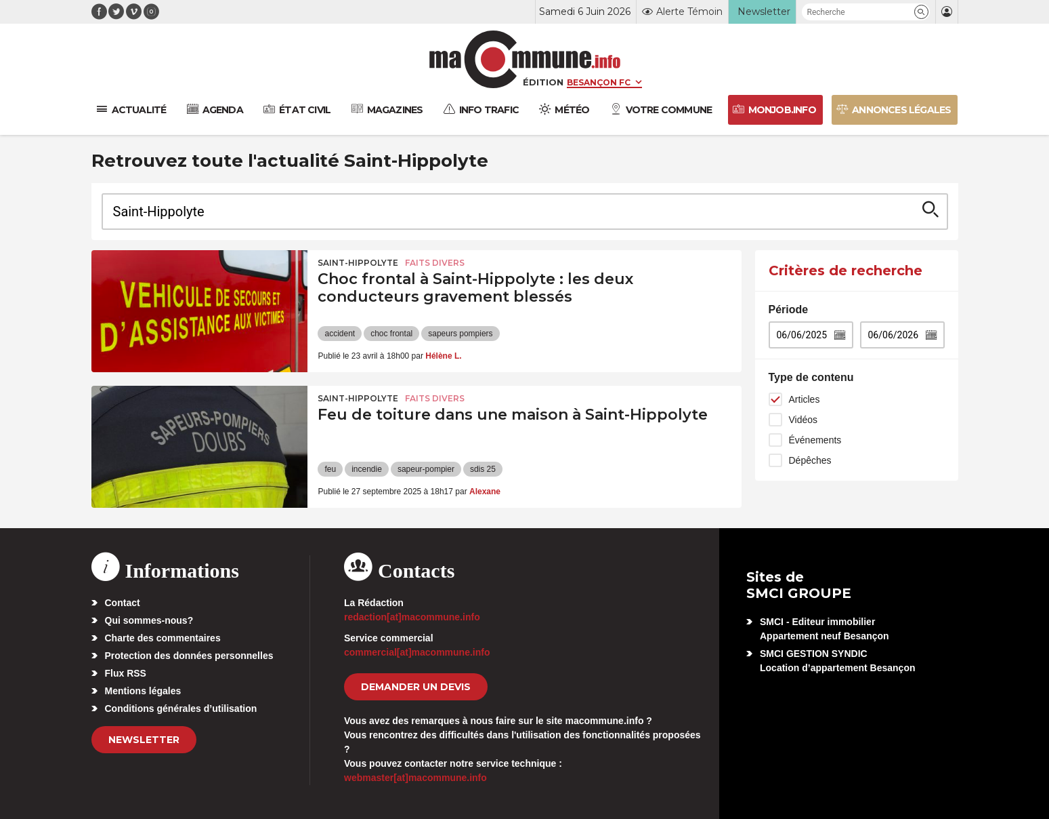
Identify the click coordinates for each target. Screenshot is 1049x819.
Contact (122, 602)
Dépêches (810, 460)
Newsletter (143, 740)
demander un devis (416, 687)
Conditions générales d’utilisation (181, 708)
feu (330, 469)
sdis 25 (483, 469)
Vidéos (803, 419)
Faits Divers (435, 263)
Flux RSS (125, 673)
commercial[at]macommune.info (417, 652)
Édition (543, 82)
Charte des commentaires (163, 638)
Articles (804, 399)
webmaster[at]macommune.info (415, 777)
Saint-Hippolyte (358, 263)
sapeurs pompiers (460, 333)
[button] (921, 12)
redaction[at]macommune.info (412, 617)
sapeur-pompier (426, 469)
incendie (366, 469)
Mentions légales (143, 690)
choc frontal (391, 333)
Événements (815, 440)
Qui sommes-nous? (149, 620)
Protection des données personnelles (189, 655)
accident (339, 333)
